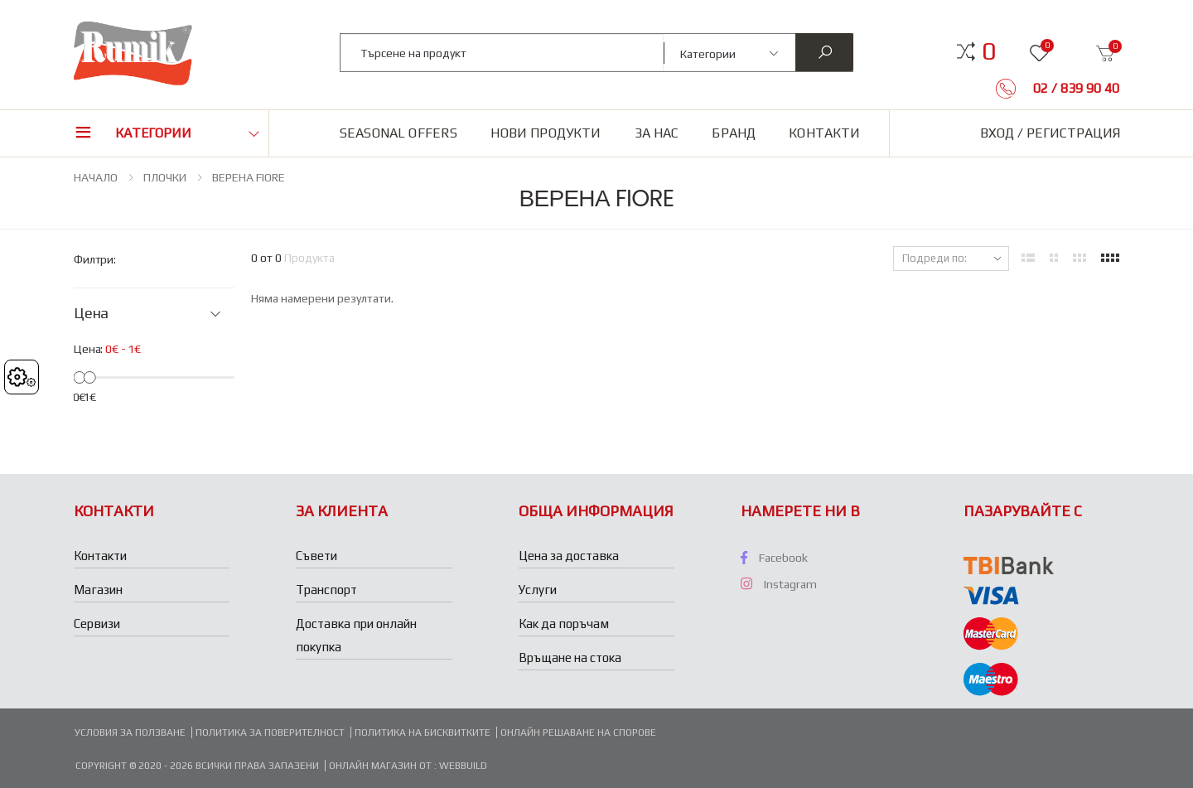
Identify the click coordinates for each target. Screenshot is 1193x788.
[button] (989, 51)
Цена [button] (91, 313)
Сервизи (97, 623)
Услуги (538, 590)
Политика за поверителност (270, 732)
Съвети (316, 556)
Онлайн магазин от (381, 765)
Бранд (734, 133)
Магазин (98, 590)
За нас (657, 133)
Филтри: (95, 259)
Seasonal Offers (398, 133)
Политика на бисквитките (422, 732)
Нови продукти (545, 133)
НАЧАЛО (96, 177)
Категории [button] (153, 133)
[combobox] (502, 52)
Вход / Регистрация (1050, 133)
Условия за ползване (130, 732)
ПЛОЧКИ (164, 177)
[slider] (79, 376)
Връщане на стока (570, 657)
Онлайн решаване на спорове (578, 732)
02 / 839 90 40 (1074, 88)
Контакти (824, 133)
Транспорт (326, 590)
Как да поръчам (564, 623)
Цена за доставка (569, 556)
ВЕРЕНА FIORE (248, 177)
